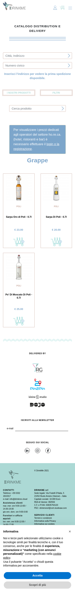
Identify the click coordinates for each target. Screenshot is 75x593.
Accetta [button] (37, 575)
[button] (70, 531)
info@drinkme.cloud (18, 499)
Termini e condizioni (43, 518)
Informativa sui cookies (44, 524)
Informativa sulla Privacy (45, 521)
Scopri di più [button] (37, 584)
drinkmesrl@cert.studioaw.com (53, 508)
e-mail (10, 428)
